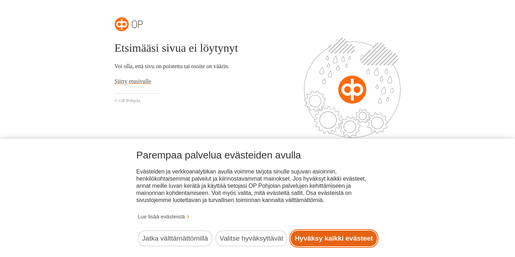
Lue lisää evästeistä (161, 216)
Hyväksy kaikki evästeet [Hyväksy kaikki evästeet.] (334, 238)
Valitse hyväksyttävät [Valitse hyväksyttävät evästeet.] (251, 238)
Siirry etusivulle (132, 81)
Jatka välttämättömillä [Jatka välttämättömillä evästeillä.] (175, 238)
